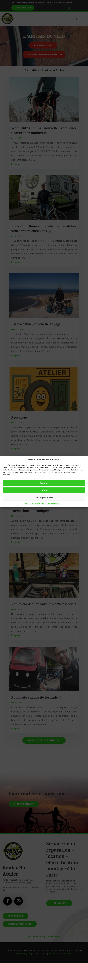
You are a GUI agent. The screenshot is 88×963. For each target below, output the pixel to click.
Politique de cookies (32, 503)
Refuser (44, 490)
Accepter (44, 483)
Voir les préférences (44, 497)
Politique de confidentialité (51, 503)
